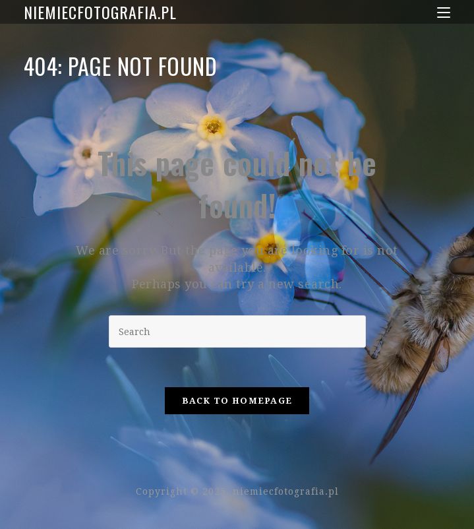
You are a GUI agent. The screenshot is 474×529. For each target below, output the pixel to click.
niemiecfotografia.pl (100, 12)
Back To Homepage (237, 401)
